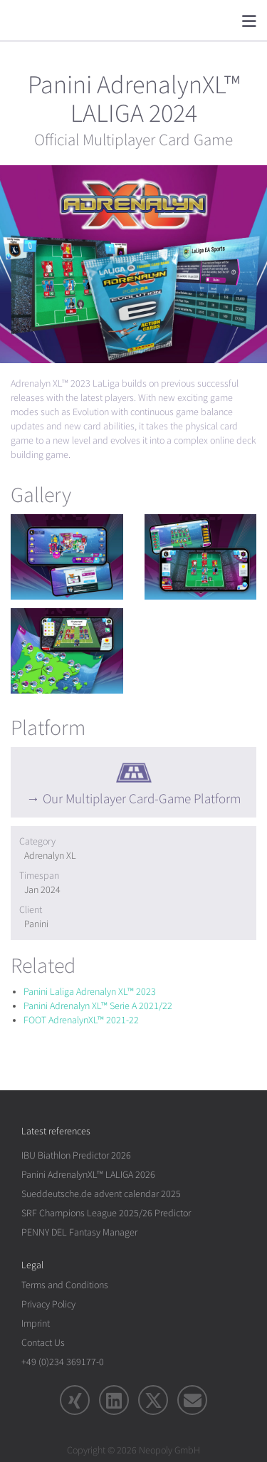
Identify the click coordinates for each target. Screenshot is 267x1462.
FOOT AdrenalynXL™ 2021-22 (81, 1020)
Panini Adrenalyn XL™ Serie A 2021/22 (97, 1006)
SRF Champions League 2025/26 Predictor (106, 1213)
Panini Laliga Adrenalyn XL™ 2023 (89, 992)
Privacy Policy (48, 1304)
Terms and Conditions (64, 1285)
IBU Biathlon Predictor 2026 (76, 1155)
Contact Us (43, 1343)
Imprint (35, 1323)
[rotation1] (67, 557)
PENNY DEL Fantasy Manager (79, 1232)
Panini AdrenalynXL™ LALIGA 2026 (88, 1175)
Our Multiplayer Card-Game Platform (142, 799)
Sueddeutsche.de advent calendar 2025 (101, 1194)
